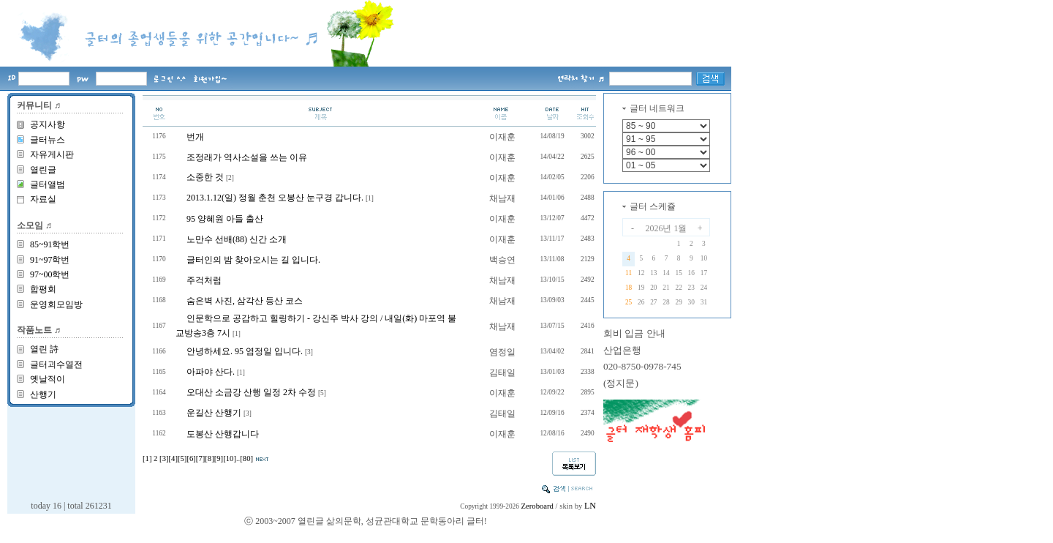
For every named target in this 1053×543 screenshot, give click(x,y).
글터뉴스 (47, 140)
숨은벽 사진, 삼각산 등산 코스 (244, 301)
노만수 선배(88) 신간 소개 (236, 239)
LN (590, 506)
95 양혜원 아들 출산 (224, 219)
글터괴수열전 (56, 364)
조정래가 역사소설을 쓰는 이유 (246, 157)
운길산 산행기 (213, 413)
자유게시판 (52, 154)
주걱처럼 (204, 280)
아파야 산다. (210, 372)
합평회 (43, 289)
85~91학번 (50, 244)
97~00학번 (50, 274)
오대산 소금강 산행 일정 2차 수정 (251, 392)
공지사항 (47, 124)
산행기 (43, 394)
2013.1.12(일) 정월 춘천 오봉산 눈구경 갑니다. (274, 197)
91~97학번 (50, 260)
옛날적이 (47, 379)
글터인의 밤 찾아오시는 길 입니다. (253, 260)
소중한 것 (205, 177)
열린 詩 (44, 349)
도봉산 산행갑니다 (222, 434)
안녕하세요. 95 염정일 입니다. (244, 351)
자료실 (43, 199)
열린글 (43, 170)
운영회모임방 (56, 304)
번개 (195, 137)
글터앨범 (47, 184)
